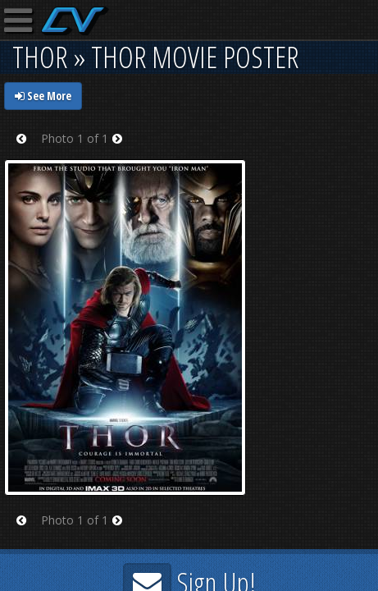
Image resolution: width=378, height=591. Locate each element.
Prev (26, 149)
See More (43, 95)
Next (122, 149)
